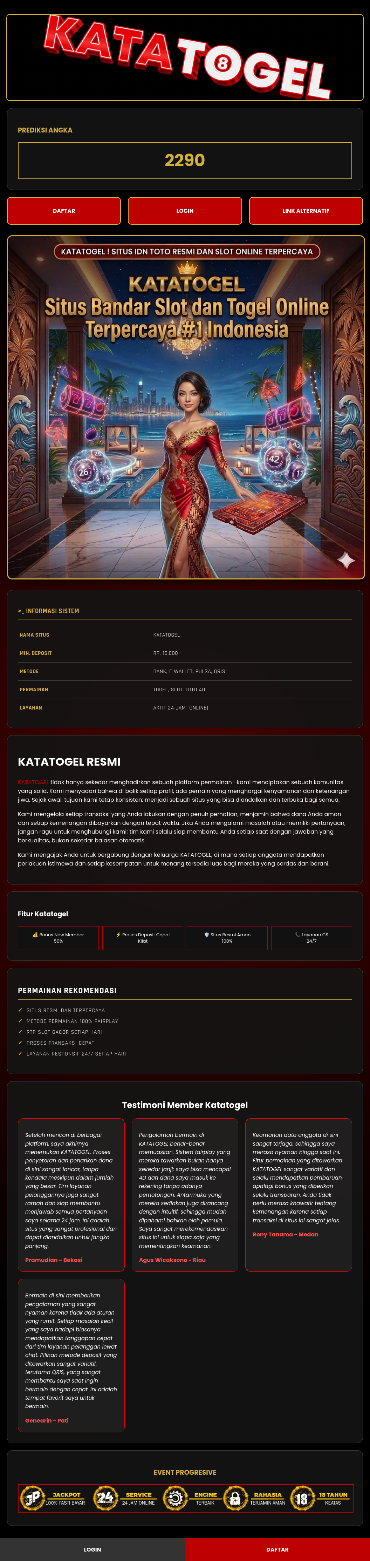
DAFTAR (64, 211)
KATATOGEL (33, 782)
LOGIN (184, 211)
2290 (185, 160)
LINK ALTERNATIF (306, 211)
